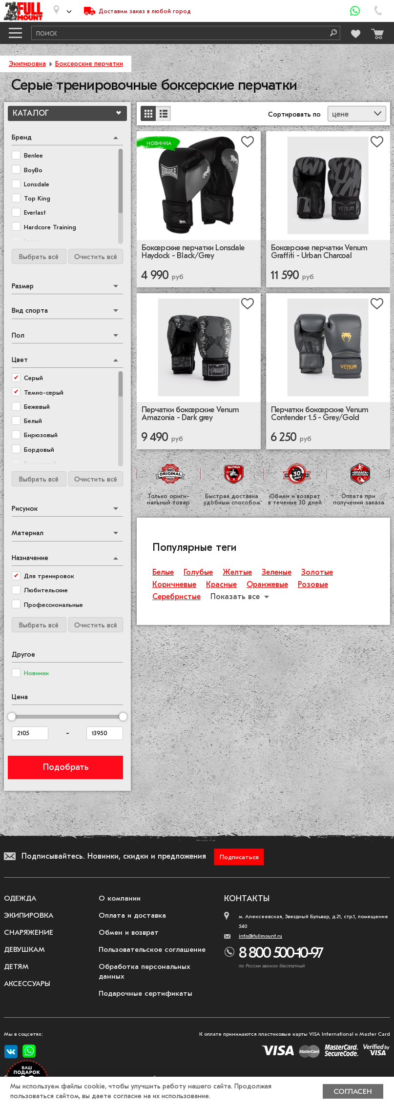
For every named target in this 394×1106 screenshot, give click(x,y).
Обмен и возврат (129, 933)
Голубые (198, 573)
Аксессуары (27, 984)
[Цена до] (104, 734)
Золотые (317, 573)
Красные (221, 586)
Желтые (237, 573)
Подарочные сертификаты (145, 994)
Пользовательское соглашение (152, 950)
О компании (120, 899)
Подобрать (65, 768)
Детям (16, 967)
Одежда (20, 899)
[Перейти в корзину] (375, 31)
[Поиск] (330, 33)
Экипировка (27, 64)
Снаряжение (28, 933)
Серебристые (176, 598)
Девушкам (24, 950)
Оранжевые (267, 586)
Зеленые (276, 573)
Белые (163, 573)
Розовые (313, 586)
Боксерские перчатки (89, 64)
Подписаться (239, 858)
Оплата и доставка (132, 916)
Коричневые (174, 586)
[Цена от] (30, 734)
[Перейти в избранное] (354, 32)
